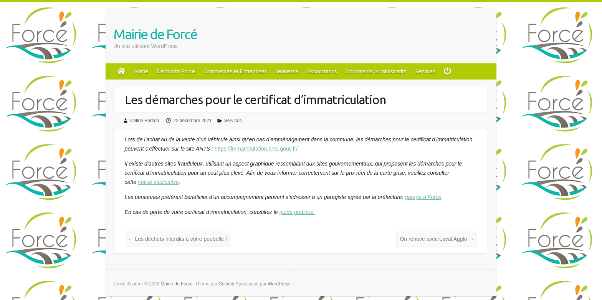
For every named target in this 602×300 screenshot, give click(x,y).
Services (425, 71)
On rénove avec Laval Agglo (437, 239)
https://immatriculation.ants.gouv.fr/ (256, 149)
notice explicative (158, 182)
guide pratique (297, 212)
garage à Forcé (423, 197)
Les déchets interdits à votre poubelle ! (177, 239)
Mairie (141, 71)
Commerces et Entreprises (235, 71)
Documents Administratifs (376, 71)
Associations (322, 71)
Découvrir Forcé (176, 71)
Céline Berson (144, 120)
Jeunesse (286, 71)
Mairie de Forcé (155, 34)
